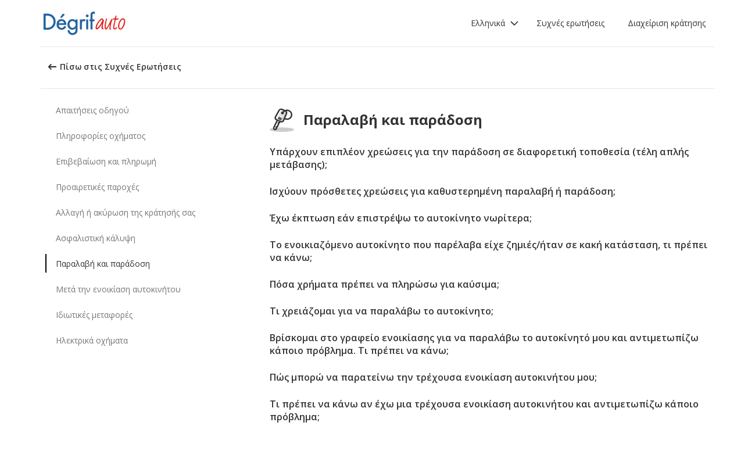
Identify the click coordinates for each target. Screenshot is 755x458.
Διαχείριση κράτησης (667, 22)
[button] (495, 23)
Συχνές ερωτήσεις (570, 22)
